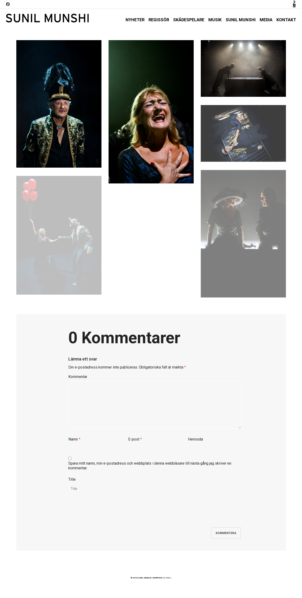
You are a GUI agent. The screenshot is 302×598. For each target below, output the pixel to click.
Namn (73, 439)
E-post (133, 439)
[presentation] (104, 513)
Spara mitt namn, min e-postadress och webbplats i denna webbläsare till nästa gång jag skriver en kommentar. (149, 465)
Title (72, 479)
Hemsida (195, 439)
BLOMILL (167, 578)
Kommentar (77, 376)
